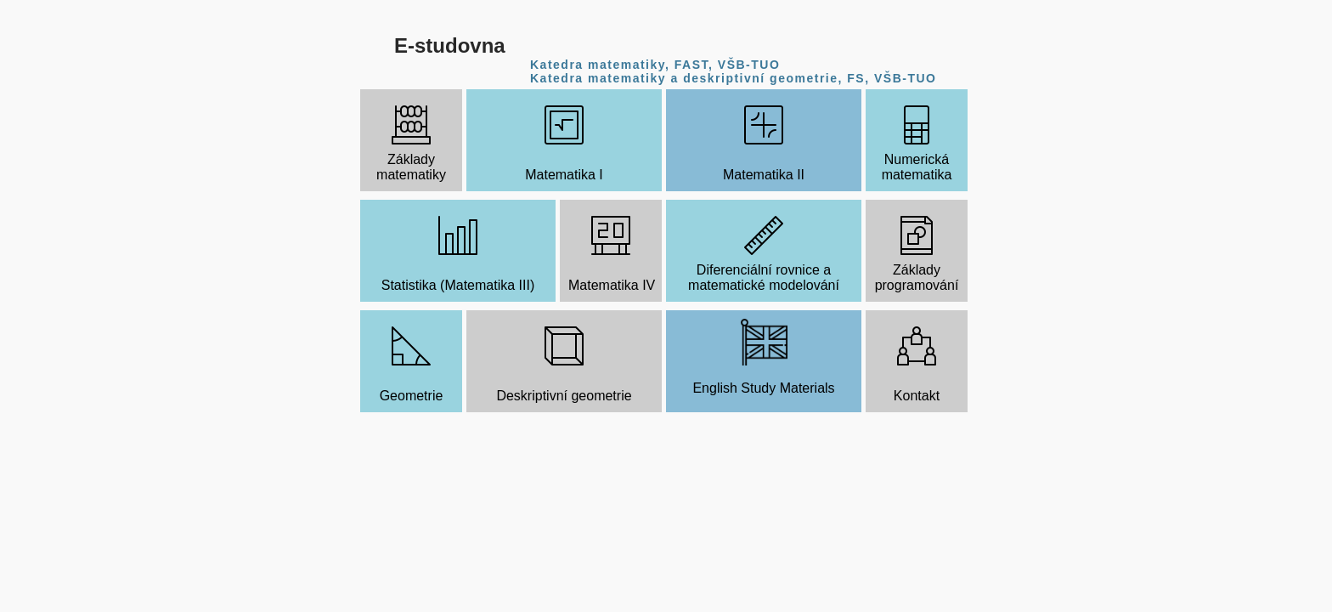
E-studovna (449, 45)
